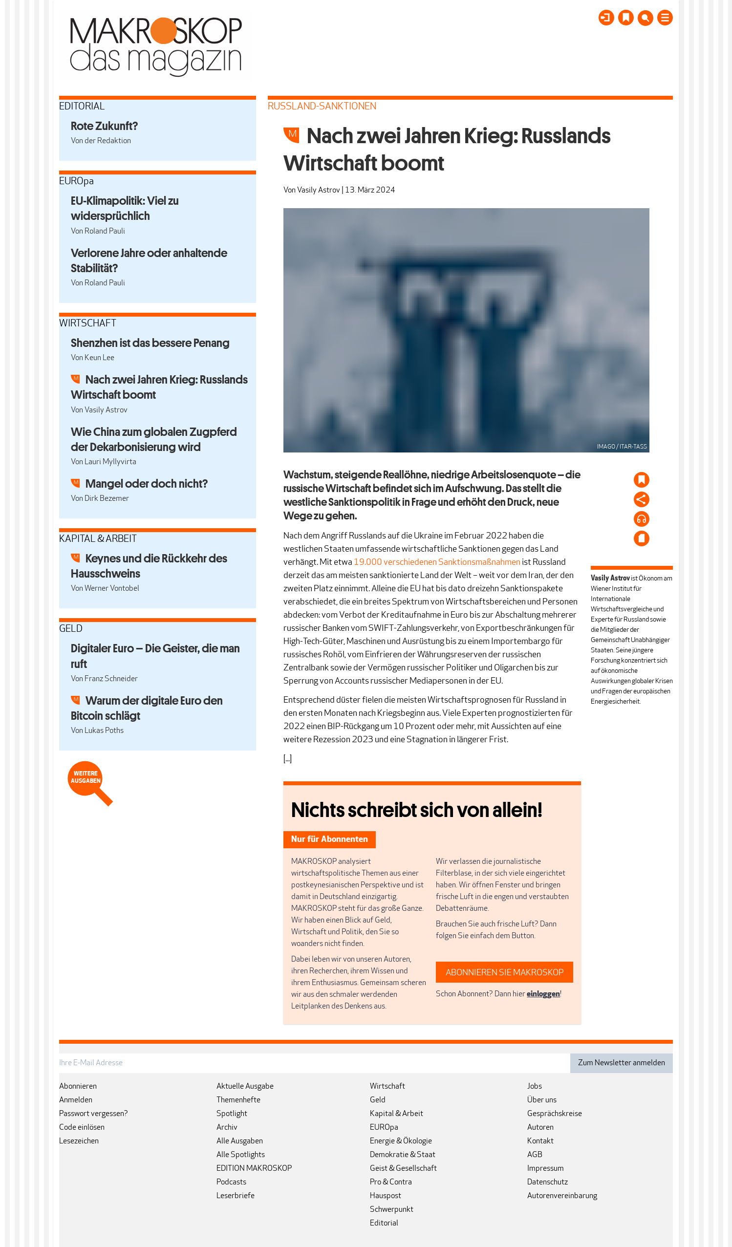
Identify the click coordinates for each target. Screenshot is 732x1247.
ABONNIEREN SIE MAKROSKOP (505, 973)
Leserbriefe (235, 1196)
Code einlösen (82, 1128)
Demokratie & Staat (402, 1155)
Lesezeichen (79, 1141)
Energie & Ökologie (401, 1141)
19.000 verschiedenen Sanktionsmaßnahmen (437, 562)
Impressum (545, 1169)
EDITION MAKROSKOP (254, 1169)
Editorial (384, 1223)
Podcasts (231, 1182)
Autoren (540, 1128)
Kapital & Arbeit (396, 1114)
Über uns (542, 1100)
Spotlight (231, 1114)
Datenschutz (547, 1182)
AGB (534, 1155)
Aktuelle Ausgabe (245, 1087)
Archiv (226, 1128)
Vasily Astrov (318, 190)
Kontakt (540, 1141)
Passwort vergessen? (93, 1114)
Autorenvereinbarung (562, 1196)
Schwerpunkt (391, 1210)
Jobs (534, 1087)
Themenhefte (238, 1100)
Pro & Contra (391, 1182)
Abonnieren (78, 1087)
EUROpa (384, 1128)
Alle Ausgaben (239, 1141)
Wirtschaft (387, 1087)
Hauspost (385, 1196)
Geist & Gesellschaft (403, 1169)
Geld (378, 1100)
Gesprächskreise (554, 1114)
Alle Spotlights (240, 1155)
